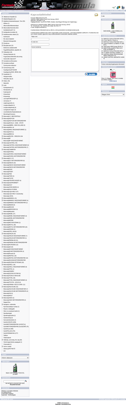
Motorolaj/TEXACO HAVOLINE (11, 275)
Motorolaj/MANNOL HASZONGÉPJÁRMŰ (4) (15, 200)
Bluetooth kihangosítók (9, 41)
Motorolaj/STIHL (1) (8, 269)
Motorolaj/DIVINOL (8, 151)
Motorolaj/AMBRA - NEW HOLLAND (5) (14, 125)
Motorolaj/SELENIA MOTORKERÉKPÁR (14, 260)
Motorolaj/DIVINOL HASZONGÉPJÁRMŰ (14, 154)
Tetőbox (5, 335)
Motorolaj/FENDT (8, 171)
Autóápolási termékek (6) (10, 32)
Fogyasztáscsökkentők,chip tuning (12, 56)
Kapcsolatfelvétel (19, 10)
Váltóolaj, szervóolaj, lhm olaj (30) (12, 340)
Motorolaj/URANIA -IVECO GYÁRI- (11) (14, 284)
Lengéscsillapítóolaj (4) (9, 107)
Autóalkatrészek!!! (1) (9, 30)
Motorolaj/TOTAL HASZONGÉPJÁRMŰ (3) (15, 280)
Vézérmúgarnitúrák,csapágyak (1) (12, 342)
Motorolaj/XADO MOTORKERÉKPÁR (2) (14, 300)
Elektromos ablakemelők (10, 47)
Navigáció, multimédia (9, 304)
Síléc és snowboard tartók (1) (11, 311)
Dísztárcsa (6, 43)
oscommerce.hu (66, 404)
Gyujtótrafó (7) (7, 74)
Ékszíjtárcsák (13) (8, 45)
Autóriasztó (6, 36)
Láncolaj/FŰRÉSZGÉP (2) (10, 98)
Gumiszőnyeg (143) (8, 67)
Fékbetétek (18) (7, 52)
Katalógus (9, 10)
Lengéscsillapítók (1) (9, 105)
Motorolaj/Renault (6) (9, 253)
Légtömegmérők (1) (8, 103)
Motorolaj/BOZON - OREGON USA (13, 136)
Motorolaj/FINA (7, 174)
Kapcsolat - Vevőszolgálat (8, 395)
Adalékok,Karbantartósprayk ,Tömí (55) (14, 21)
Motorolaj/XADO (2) (8, 298)
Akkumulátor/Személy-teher (11, 28)
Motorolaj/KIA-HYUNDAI (10, 189)
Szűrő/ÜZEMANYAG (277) (10, 333)
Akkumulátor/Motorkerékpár (11, 25)
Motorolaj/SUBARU (8, 271)
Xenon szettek (7, 346)
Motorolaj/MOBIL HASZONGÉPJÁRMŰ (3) (15, 216)
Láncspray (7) (7, 101)
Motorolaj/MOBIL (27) (9, 213)
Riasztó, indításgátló (9, 309)
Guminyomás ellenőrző (9, 65)
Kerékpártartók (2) (8, 87)
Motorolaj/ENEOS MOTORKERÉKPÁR (14, 167)
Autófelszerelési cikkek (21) (10, 34)
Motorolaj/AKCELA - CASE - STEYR (13, 123)
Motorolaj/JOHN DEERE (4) (11, 187)
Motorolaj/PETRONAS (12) (10, 244)
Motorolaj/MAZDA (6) (9, 205)
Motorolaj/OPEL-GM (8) (9, 231)
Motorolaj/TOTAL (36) (9, 278)
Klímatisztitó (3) (7, 89)
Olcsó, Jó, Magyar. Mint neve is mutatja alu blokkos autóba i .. (112, 79)
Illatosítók (6, 83)
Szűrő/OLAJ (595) (8, 329)
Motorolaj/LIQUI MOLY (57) (10, 191)
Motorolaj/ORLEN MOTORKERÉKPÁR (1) (15, 238)
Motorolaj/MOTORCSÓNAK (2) (11, 222)
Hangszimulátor (7, 76)
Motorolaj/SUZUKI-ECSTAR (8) (12, 273)
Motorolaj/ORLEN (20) (9, 233)
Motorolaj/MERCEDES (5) (10, 209)
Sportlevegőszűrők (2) (9, 315)
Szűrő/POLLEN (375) (9, 331)
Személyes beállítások (101, 10)
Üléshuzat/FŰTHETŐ (9, 348)
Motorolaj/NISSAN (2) (9, 229)
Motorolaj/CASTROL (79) (10, 143)
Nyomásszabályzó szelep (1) (11, 306)
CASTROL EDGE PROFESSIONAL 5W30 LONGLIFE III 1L (113, 55)
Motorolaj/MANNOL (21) (10, 198)
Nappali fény (6, 302)
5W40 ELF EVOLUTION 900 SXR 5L (113, 38)
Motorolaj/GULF (7, 185)
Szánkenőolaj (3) (8, 317)
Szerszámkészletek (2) (9, 320)
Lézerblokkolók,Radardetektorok (12, 112)
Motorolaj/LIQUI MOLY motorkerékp (13, 194)
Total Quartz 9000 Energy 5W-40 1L (113, 46)
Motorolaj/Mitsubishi (8, 211)
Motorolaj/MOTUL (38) (9, 224)
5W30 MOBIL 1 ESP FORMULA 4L (113, 31)
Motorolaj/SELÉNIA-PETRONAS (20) (13, 262)
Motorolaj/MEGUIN (8, 207)
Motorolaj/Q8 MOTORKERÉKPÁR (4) (13, 251)
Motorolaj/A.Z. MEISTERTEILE (11, 116)
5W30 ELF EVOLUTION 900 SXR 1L (113, 51)
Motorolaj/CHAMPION (9, 149)
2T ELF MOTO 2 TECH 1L (110, 40)
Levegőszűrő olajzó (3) (9, 109)
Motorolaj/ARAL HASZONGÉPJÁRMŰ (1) (14, 129)
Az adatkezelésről (6, 392)
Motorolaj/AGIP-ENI (8, 118)
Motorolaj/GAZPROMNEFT (10, 182)
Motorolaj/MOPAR (8, 220)
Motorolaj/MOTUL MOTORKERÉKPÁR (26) (15, 227)
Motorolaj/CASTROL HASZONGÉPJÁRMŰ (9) (16, 145)
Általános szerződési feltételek (9, 391)
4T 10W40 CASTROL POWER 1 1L (113, 52)
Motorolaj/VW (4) (8, 293)
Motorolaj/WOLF (7, 295)
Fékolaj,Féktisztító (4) (9, 54)
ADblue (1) (6, 23)
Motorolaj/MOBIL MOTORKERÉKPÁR (13, 218)
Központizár (6, 94)
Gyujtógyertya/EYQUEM (10, 70)
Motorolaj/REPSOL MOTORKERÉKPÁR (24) (15, 258)
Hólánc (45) (6, 81)
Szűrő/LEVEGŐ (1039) (9, 322)
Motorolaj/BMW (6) (8, 134)
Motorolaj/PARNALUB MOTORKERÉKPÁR (15, 242)
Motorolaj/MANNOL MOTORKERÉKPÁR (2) (15, 202)
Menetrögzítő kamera (9, 114)
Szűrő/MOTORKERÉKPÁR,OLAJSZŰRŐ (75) (16, 326)
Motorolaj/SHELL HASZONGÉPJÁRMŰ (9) (15, 267)
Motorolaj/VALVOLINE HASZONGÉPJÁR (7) (15, 289)
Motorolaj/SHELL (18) (9, 264)
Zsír (4, 351)
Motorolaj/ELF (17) (8, 158)
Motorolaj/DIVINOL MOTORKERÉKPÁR (14, 156)
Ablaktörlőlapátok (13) (9, 19)
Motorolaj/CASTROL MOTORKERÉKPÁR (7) (15, 147)
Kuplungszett (7, 92)
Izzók (4, 85)
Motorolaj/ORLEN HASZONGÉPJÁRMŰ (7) (15, 236)
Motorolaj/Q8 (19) (8, 247)
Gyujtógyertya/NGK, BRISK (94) (12, 72)
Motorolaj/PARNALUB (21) (10, 240)
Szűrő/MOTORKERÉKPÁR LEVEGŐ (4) (14, 324)
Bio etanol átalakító (8, 39)
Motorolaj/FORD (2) (8, 176)
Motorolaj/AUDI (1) (8, 132)
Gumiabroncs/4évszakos (10, 61)
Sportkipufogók (7, 313)
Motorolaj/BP (6, 138)
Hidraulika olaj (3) (8, 78)
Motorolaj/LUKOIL (8, 196)
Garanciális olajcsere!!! (9, 59)
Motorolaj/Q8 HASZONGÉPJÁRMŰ (13, 249)
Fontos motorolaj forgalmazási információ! (113, 64)
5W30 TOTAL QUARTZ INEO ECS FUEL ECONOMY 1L (112, 48)
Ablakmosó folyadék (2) (10, 16)
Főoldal (3, 10)
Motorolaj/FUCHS (8, 178)
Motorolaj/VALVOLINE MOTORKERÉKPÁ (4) (15, 291)
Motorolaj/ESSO (7, 169)
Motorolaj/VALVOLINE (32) (10, 286)
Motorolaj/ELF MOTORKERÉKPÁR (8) (14, 160)
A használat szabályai (7, 393)
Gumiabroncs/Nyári (8, 63)
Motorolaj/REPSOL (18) (9, 255)
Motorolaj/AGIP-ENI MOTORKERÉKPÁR (14, 120)
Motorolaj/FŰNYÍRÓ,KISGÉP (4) (12, 180)
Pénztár (122, 10)
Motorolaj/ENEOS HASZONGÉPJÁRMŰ (14, 165)
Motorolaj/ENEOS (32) (9, 163)
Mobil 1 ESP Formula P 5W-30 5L (15, 373)
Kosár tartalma (114, 10)
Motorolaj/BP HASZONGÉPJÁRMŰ (13, 140)
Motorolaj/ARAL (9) (8, 127)
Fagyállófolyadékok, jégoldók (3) (12, 50)
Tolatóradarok (7, 337)
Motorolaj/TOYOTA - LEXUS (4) (12, 282)
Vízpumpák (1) (7, 344)
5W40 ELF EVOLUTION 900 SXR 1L (113, 42)
